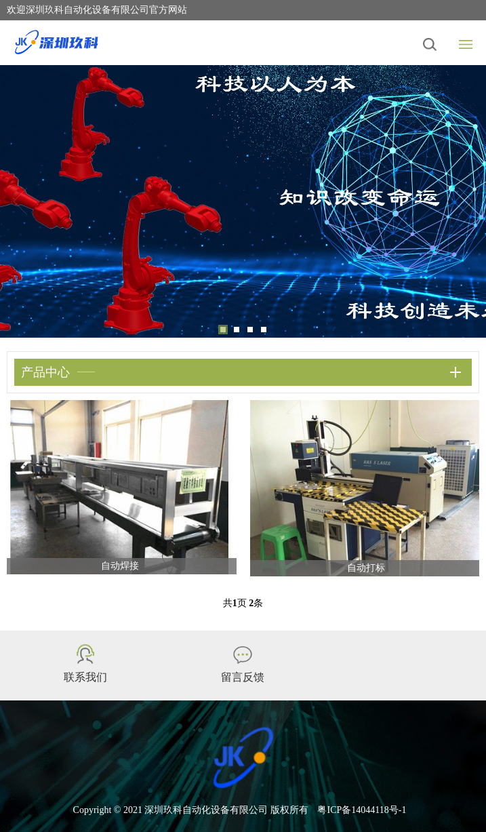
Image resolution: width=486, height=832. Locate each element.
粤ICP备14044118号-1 (361, 810)
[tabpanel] (243, 201)
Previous (20, 201)
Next (465, 201)
